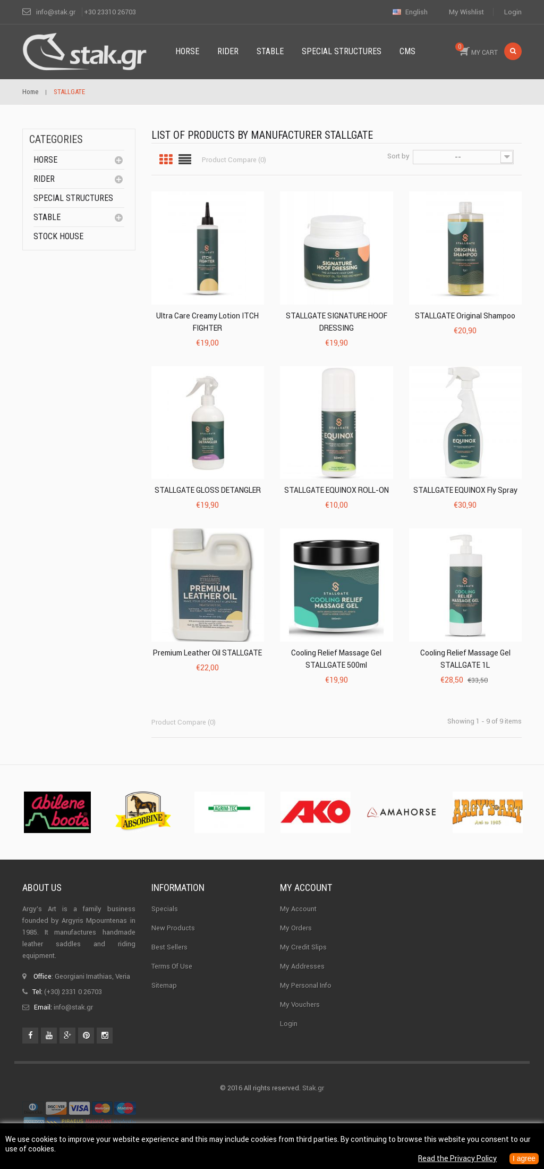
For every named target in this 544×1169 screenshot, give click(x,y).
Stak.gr (313, 1087)
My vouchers (300, 1004)
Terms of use (171, 966)
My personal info (306, 985)
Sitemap (164, 985)
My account (306, 887)
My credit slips (303, 947)
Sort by (398, 156)
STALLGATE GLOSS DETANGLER (208, 490)
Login (513, 12)
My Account (298, 908)
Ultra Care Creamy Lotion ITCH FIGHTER (207, 322)
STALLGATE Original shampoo (465, 316)
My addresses (302, 966)
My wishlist (466, 12)
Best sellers (169, 947)
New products (173, 927)
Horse (45, 160)
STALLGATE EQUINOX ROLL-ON (336, 490)
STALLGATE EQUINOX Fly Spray (465, 490)
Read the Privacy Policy (456, 1159)
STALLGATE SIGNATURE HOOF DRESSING (336, 322)
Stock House (58, 236)
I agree (524, 1159)
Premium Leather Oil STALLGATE (207, 653)
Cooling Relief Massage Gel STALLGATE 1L (465, 659)
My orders (296, 927)
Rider (44, 179)
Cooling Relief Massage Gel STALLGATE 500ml (336, 659)
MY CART (476, 49)
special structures (73, 198)
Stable (47, 217)
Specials (164, 908)
